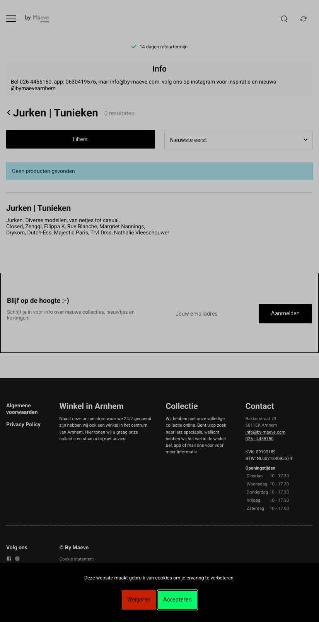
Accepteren (177, 599)
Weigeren (138, 599)
